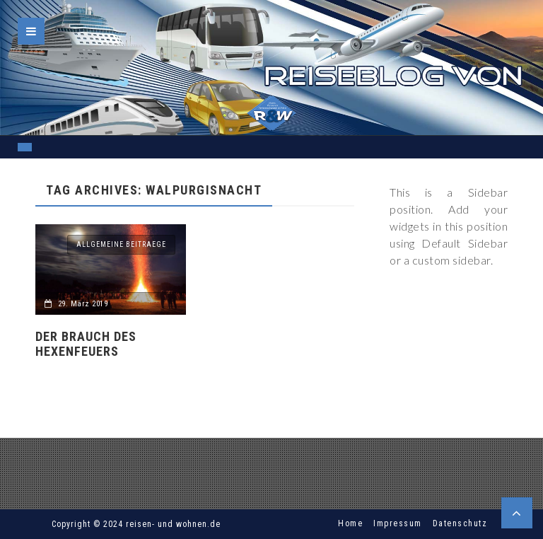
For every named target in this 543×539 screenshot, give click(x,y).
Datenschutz (460, 523)
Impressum (397, 523)
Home (350, 523)
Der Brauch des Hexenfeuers (85, 344)
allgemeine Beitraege (121, 244)
